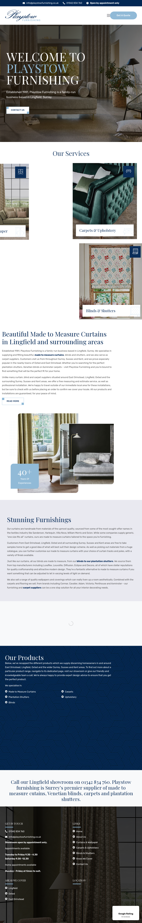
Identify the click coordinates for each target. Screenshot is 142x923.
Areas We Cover (84, 858)
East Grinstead (16, 899)
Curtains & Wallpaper (87, 842)
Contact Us (18, 110)
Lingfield (13, 888)
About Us (81, 837)
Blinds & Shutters (85, 853)
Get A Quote (123, 15)
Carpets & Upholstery (87, 847)
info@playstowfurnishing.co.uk (42, 3)
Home (79, 831)
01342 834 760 (74, 3)
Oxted (12, 893)
